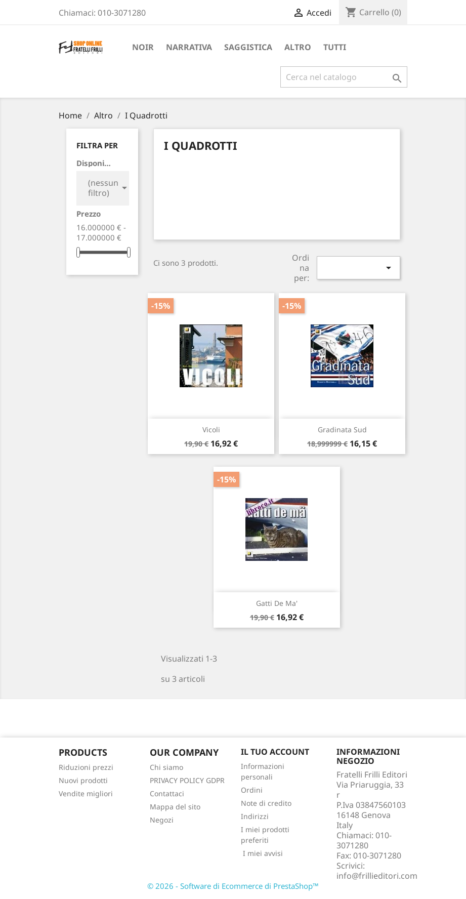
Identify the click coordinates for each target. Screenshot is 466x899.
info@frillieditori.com (376, 875)
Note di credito (266, 803)
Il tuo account (275, 751)
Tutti (334, 47)
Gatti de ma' (277, 603)
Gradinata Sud (342, 429)
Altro (297, 47)
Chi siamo (166, 767)
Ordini (252, 790)
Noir (143, 47)
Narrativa (189, 47)
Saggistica (248, 47)
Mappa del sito (175, 806)
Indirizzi (255, 816)
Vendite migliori (86, 793)
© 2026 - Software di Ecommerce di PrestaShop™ (233, 886)
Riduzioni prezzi (86, 767)
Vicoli (211, 429)
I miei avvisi (262, 853)
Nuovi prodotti (83, 780)
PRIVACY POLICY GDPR (187, 780)
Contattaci (167, 793)
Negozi (162, 820)
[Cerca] (343, 77)
